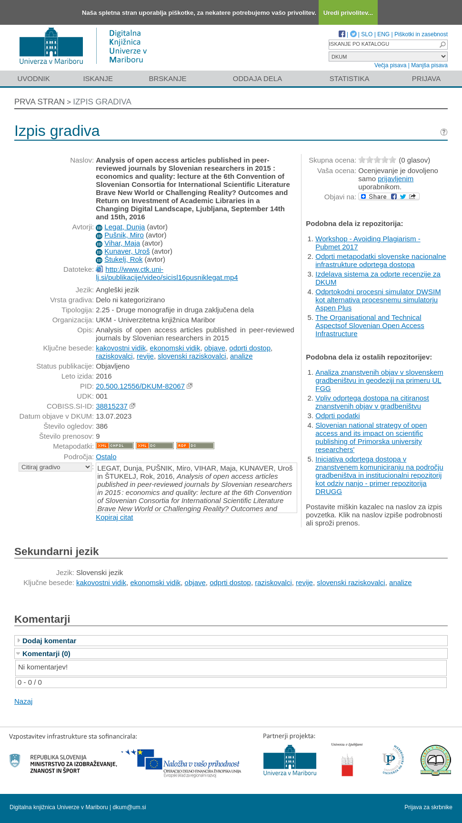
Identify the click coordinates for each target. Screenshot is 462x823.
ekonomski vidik (175, 348)
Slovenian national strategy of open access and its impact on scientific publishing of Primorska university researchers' (371, 437)
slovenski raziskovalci (192, 356)
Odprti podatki (337, 416)
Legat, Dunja (124, 227)
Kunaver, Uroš (127, 251)
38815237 (112, 406)
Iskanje (98, 78)
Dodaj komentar (49, 641)
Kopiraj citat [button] (114, 517)
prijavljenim (395, 179)
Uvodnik (33, 78)
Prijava (426, 78)
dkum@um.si (129, 807)
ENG (383, 34)
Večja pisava (390, 65)
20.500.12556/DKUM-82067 (140, 386)
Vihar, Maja (122, 243)
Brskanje (167, 78)
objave (214, 348)
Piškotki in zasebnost (421, 34)
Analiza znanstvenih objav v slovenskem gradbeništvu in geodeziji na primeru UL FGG (379, 380)
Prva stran (39, 101)
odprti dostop (250, 348)
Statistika (350, 78)
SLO (366, 34)
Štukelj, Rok (123, 259)
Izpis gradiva (102, 101)
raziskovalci (114, 356)
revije (145, 356)
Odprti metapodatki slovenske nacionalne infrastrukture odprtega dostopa (380, 260)
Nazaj (23, 701)
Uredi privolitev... (348, 12)
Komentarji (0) (46, 653)
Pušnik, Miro (124, 235)
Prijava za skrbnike (428, 807)
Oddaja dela (257, 78)
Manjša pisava (429, 65)
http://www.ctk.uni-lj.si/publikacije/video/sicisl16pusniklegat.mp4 (167, 273)
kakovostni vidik (121, 348)
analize (241, 356)
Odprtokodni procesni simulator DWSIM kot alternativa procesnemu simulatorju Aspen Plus (378, 300)
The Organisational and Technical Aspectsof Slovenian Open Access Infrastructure (369, 325)
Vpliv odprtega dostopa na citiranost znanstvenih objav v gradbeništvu (372, 402)
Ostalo (106, 457)
